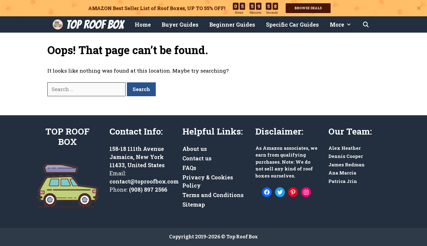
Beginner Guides (232, 24)
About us (194, 148)
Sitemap (193, 204)
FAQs (189, 167)
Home (143, 24)
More (343, 24)
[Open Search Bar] (366, 24)
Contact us (197, 158)
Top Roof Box (95, 24)
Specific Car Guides (292, 24)
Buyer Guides (180, 24)
